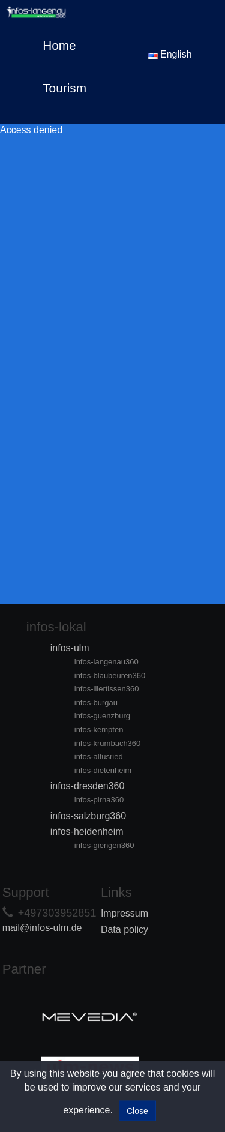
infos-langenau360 (106, 661)
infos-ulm (69, 648)
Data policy (124, 929)
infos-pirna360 (99, 799)
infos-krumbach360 (107, 743)
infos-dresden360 (87, 786)
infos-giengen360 (104, 845)
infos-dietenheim (102, 770)
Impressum (124, 913)
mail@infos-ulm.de (42, 928)
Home (59, 45)
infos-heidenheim (87, 831)
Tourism (64, 88)
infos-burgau (96, 702)
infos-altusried (98, 756)
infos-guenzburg (102, 715)
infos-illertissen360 (106, 688)
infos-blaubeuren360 (110, 675)
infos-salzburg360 (88, 816)
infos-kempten (99, 729)
